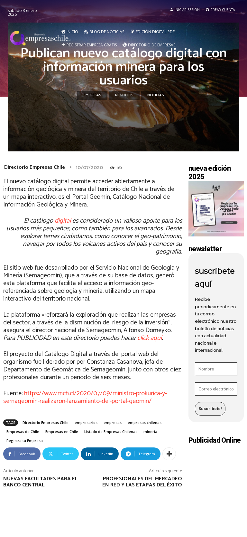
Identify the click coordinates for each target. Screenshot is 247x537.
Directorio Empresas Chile (34, 167)
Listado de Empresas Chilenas (110, 431)
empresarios (86, 422)
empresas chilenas (144, 422)
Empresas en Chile (61, 431)
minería (150, 431)
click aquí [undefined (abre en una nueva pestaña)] (149, 338)
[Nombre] (216, 369)
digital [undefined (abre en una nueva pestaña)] (63, 221)
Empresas (92, 95)
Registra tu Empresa (24, 440)
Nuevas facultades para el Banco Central (40, 482)
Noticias (155, 95)
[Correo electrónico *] (216, 389)
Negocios (124, 95)
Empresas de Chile (22, 431)
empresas (113, 422)
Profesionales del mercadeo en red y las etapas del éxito (142, 482)
